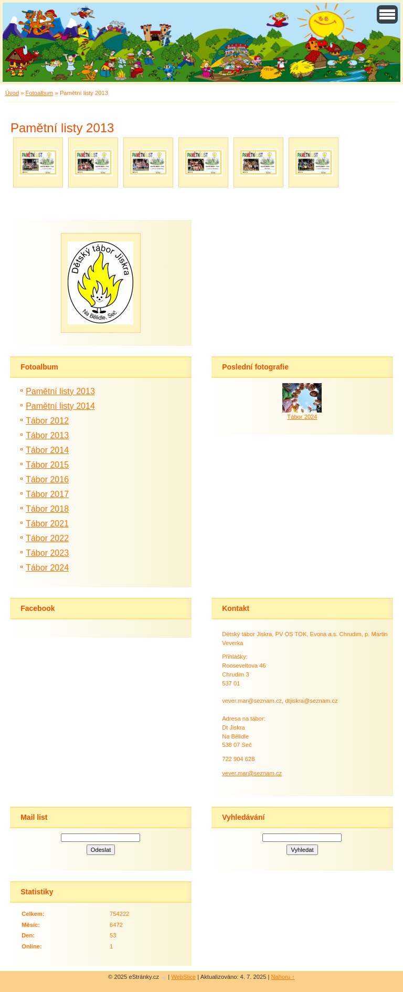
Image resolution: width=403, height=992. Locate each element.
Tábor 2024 (47, 567)
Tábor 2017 (47, 494)
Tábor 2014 (47, 450)
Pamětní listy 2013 (60, 391)
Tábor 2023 (47, 552)
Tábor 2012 (47, 420)
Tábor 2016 (47, 479)
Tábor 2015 (47, 464)
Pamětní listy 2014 (60, 406)
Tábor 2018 (47, 508)
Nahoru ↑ (283, 977)
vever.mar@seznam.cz (252, 773)
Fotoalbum (40, 93)
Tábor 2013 (47, 435)
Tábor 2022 (47, 538)
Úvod (12, 93)
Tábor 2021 (47, 523)
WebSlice (183, 977)
